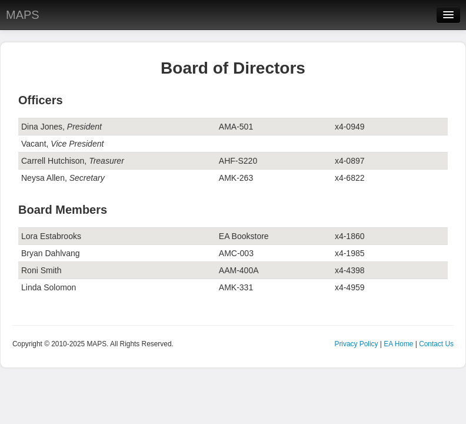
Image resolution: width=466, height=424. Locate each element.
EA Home (398, 344)
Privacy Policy (356, 344)
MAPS (22, 14)
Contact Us (436, 344)
